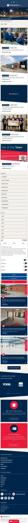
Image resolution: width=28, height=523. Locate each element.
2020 (2, 237)
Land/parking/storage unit (6, 462)
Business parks (4, 458)
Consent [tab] (5, 243)
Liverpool (3, 484)
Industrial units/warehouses (7, 460)
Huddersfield (3, 477)
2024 (2, 223)
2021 (2, 233)
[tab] (10, 393)
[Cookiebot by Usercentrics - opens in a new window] (22, 240)
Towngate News (4, 204)
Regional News (4, 190)
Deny (14, 281)
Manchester (3, 480)
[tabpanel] (7, 384)
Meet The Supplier (5, 180)
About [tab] (23, 243)
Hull (2, 486)
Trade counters (4, 466)
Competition (4, 176)
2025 (2, 219)
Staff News (3, 194)
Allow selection (14, 278)
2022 (2, 230)
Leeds (2, 475)
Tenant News (4, 197)
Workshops (3, 468)
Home (2, 20)
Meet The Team (4, 183)
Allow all (14, 274)
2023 (2, 226)
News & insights (6, 20)
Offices (2, 464)
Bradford (2, 482)
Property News (4, 187)
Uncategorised (4, 207)
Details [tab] (14, 243)
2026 (2, 216)
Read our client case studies (6, 378)
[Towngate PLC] (14, 5)
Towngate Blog (4, 201)
